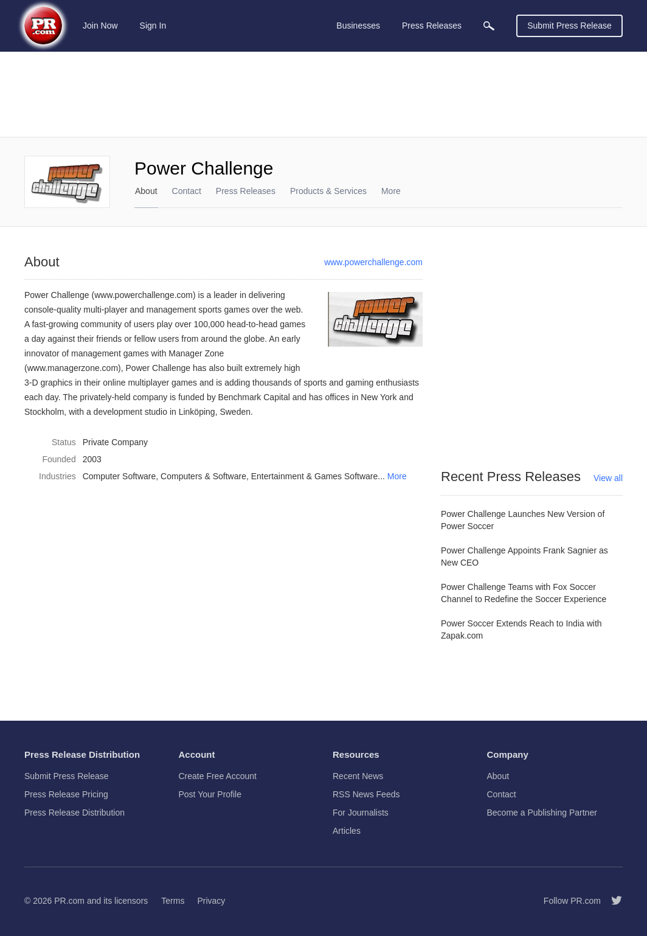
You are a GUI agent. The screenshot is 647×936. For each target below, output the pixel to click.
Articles (347, 831)
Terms (172, 900)
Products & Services (328, 191)
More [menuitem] (391, 191)
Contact (186, 191)
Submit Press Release (569, 25)
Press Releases (245, 191)
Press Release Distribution (74, 812)
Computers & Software (203, 476)
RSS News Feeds (366, 794)
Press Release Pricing (66, 794)
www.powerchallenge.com (373, 262)
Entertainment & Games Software (314, 476)
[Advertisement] (323, 94)
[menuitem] (488, 26)
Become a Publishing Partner (542, 812)
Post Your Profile (210, 794)
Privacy (211, 900)
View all (608, 478)
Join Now (100, 25)
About (146, 191)
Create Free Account (218, 776)
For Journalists (361, 812)
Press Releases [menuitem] (432, 25)
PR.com (69, 901)
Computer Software (119, 476)
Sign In (153, 25)
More (397, 476)
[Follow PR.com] (612, 900)
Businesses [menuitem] (358, 25)
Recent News (358, 776)
